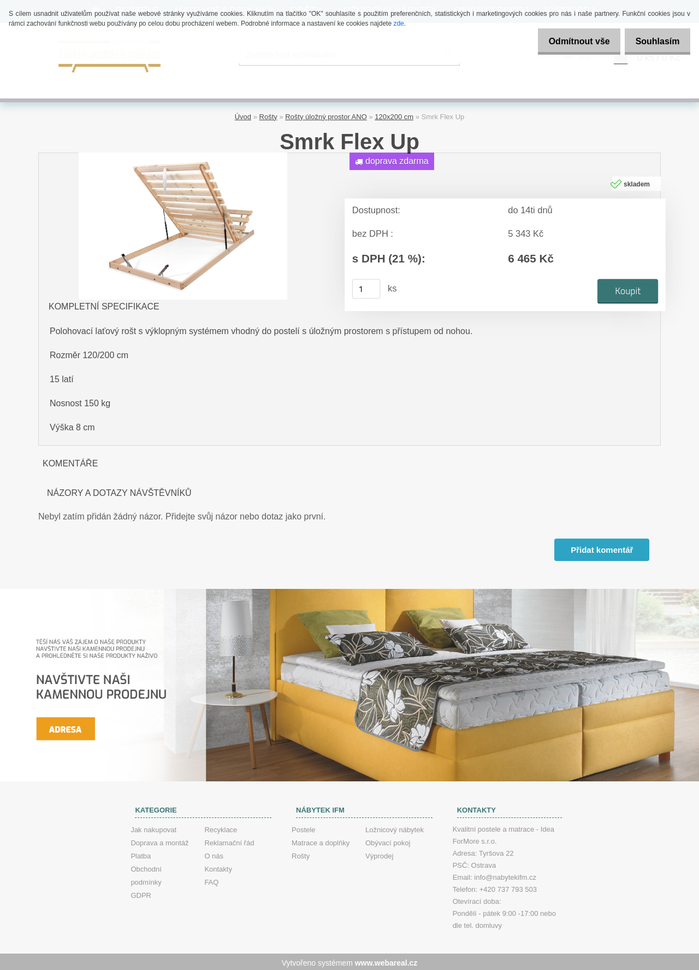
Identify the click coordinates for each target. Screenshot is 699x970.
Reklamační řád (229, 841)
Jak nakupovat (153, 827)
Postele (303, 827)
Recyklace (220, 827)
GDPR (141, 893)
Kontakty (218, 867)
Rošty (268, 115)
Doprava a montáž (159, 841)
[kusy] (366, 287)
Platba (141, 854)
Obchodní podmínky (146, 873)
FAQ (211, 880)
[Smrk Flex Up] (183, 155)
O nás (213, 854)
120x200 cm (394, 115)
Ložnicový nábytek (394, 827)
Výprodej (379, 854)
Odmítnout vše (570, 41)
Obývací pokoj (387, 841)
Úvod (243, 115)
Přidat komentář (601, 547)
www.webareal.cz (386, 960)
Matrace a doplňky (321, 841)
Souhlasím (654, 41)
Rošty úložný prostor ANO (326, 115)
